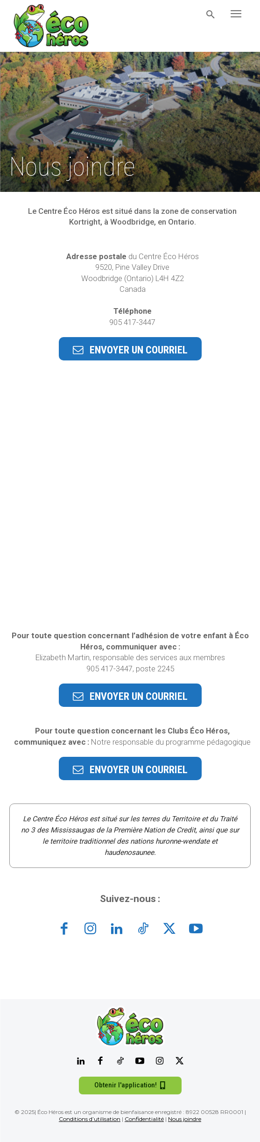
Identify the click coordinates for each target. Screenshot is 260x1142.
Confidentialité (144, 1118)
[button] (210, 15)
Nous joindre (184, 1118)
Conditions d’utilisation (89, 1118)
